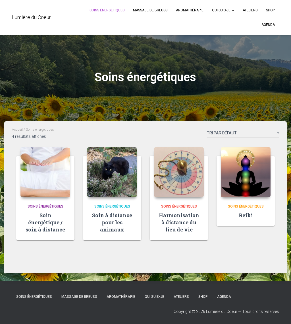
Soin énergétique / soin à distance (45, 222)
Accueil (17, 130)
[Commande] (243, 134)
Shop (270, 10)
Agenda (268, 25)
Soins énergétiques (107, 10)
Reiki (246, 215)
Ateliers (250, 10)
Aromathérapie (189, 10)
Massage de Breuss (150, 10)
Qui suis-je (223, 10)
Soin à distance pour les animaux (112, 222)
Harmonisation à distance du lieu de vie (179, 222)
